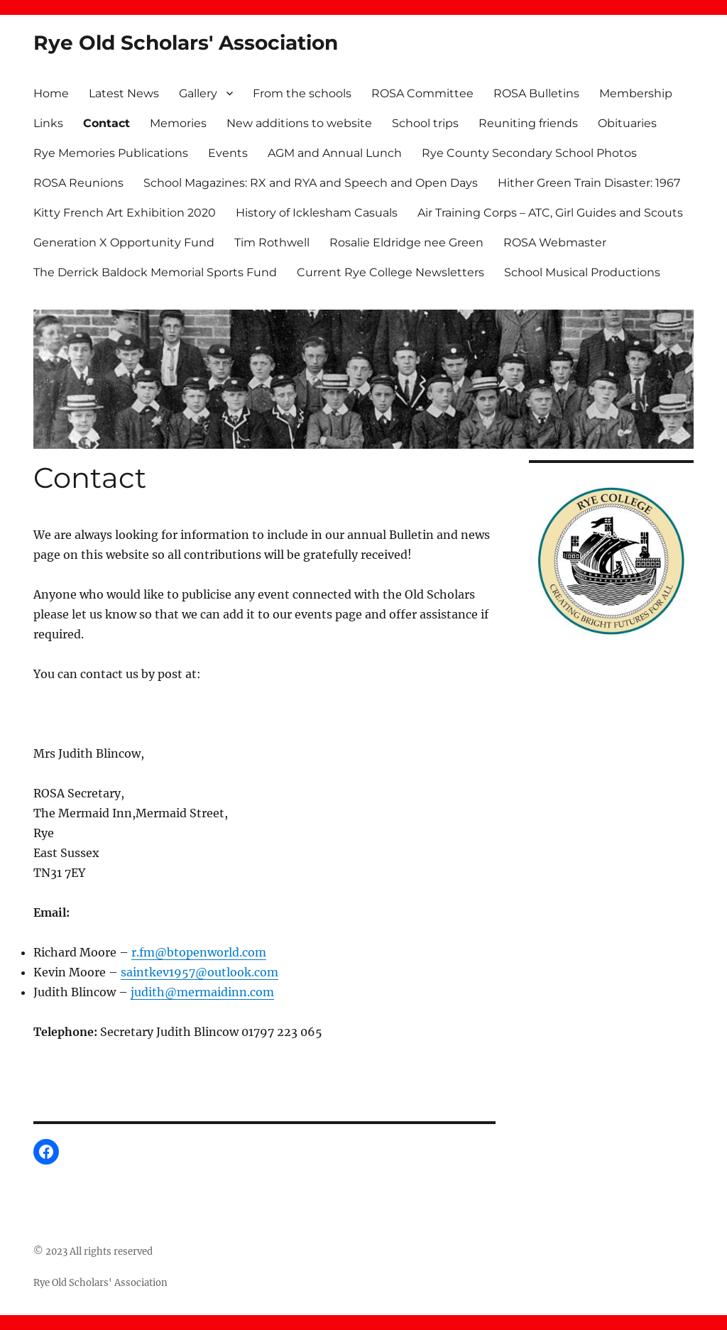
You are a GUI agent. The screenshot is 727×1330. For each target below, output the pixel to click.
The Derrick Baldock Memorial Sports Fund (155, 272)
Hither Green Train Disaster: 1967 (589, 183)
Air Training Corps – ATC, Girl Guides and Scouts (550, 212)
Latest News (124, 93)
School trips (425, 123)
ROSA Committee (422, 93)
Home (51, 93)
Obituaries (627, 123)
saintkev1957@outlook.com (199, 972)
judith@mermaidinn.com (202, 992)
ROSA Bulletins (536, 93)
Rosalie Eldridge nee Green (406, 242)
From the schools (302, 93)
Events (228, 153)
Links (48, 123)
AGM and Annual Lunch (335, 153)
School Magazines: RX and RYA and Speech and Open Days (310, 183)
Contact (106, 123)
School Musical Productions (582, 272)
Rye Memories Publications (110, 153)
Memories (178, 123)
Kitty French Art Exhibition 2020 (124, 212)
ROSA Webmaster (554, 242)
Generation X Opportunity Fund (123, 242)
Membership (635, 93)
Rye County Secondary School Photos (529, 153)
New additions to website (299, 123)
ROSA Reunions (78, 183)
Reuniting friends (528, 123)
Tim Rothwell (272, 242)
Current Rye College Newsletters (390, 272)
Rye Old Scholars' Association (185, 43)
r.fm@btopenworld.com (198, 952)
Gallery (198, 93)
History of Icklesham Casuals (317, 212)
